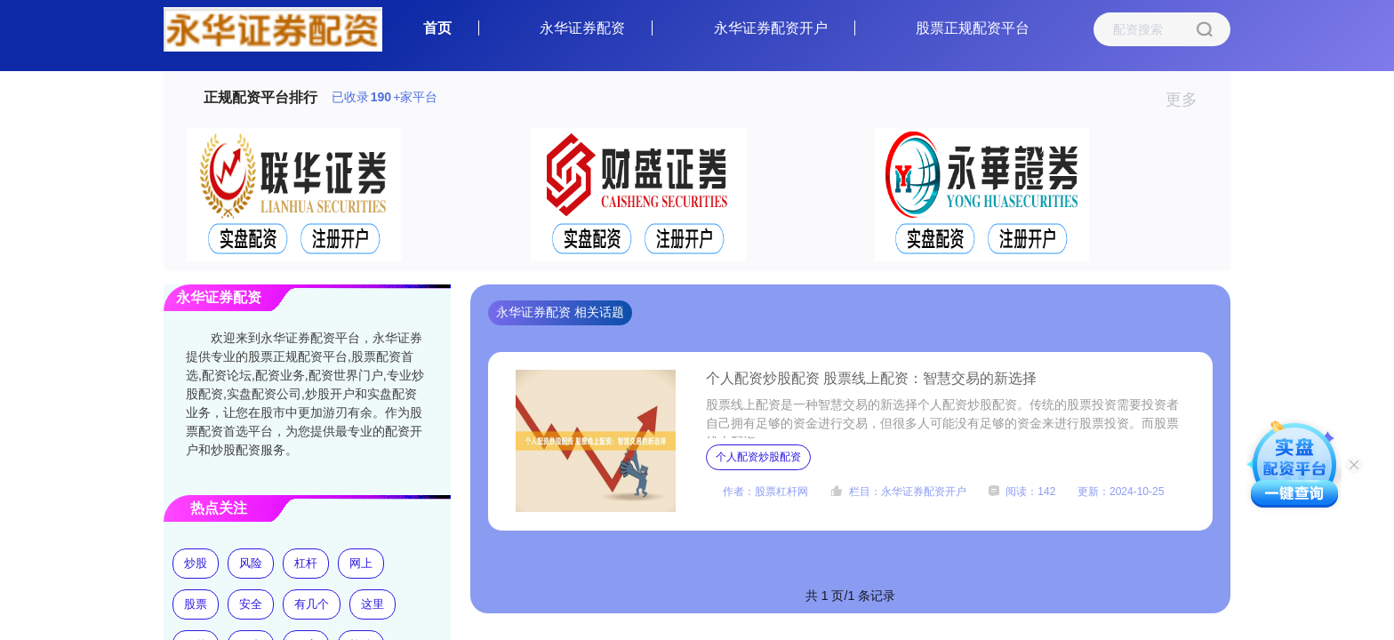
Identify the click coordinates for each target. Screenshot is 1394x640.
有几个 (311, 604)
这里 (372, 604)
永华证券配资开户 (771, 28)
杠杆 (305, 563)
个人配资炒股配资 (758, 457)
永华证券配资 (582, 28)
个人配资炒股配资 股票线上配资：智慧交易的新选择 (871, 378)
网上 (361, 563)
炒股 (195, 563)
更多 (1189, 99)
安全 (250, 604)
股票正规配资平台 (972, 28)
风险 (250, 563)
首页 (437, 28)
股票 (195, 604)
